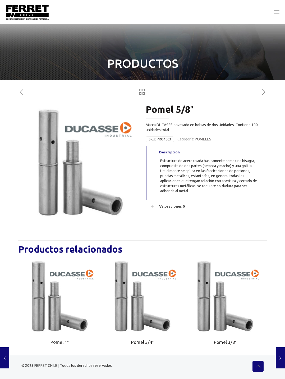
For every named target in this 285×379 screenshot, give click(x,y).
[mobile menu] (276, 11)
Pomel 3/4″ (142, 342)
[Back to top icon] (258, 366)
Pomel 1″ (59, 342)
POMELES (203, 139)
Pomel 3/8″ (225, 342)
